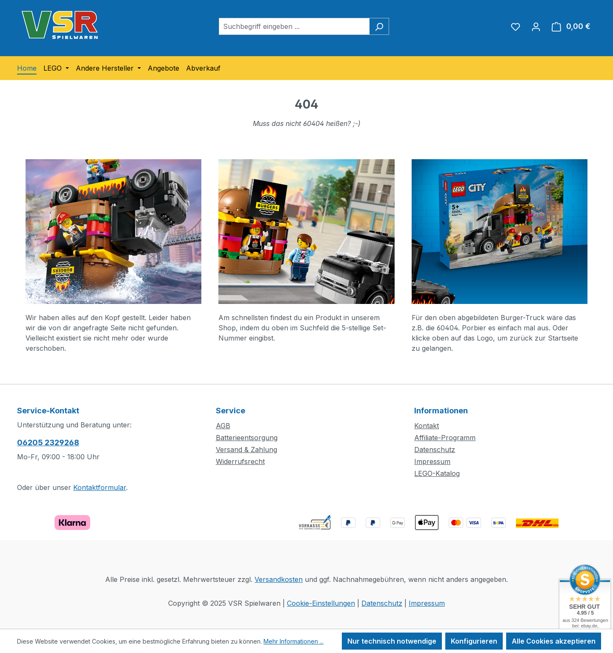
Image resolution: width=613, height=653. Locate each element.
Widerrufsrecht (240, 461)
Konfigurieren (474, 641)
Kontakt (426, 425)
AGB (223, 425)
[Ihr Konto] (536, 26)
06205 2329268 (48, 442)
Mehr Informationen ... (294, 641)
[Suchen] (379, 26)
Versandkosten (279, 579)
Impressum (432, 461)
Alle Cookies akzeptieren (554, 641)
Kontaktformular (99, 487)
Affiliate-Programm (445, 437)
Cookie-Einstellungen (321, 603)
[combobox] (294, 26)
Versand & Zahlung (246, 449)
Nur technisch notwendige (391, 641)
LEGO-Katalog (437, 473)
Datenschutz (434, 449)
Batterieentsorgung (247, 437)
